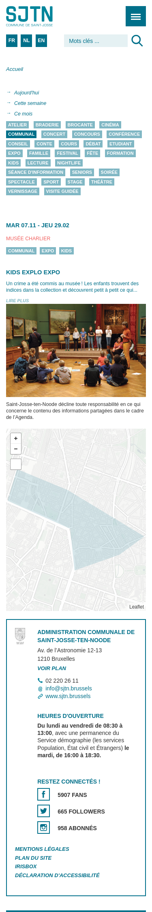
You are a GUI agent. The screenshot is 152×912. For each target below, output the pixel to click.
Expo (14, 153)
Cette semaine (30, 103)
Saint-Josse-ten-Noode (41, 16)
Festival (67, 153)
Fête (92, 153)
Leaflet (136, 607)
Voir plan (51, 668)
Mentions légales (42, 849)
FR (12, 40)
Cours (69, 143)
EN (41, 40)
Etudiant (120, 143)
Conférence (124, 134)
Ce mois (23, 114)
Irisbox (25, 867)
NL (26, 40)
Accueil (14, 69)
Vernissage (22, 191)
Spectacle (21, 181)
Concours (87, 134)
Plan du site (33, 858)
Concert (54, 134)
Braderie (47, 124)
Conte (44, 143)
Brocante (80, 124)
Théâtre (101, 181)
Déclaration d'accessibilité (57, 876)
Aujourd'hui (26, 93)
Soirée (109, 172)
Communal (21, 134)
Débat (93, 143)
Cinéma (110, 124)
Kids (13, 162)
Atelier (17, 124)
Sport (51, 181)
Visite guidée (62, 191)
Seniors (82, 172)
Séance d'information (35, 172)
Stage (75, 181)
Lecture (38, 162)
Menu (133, 11)
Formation (120, 153)
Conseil (18, 143)
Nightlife (69, 162)
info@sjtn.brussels (68, 688)
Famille (38, 153)
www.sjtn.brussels (67, 696)
